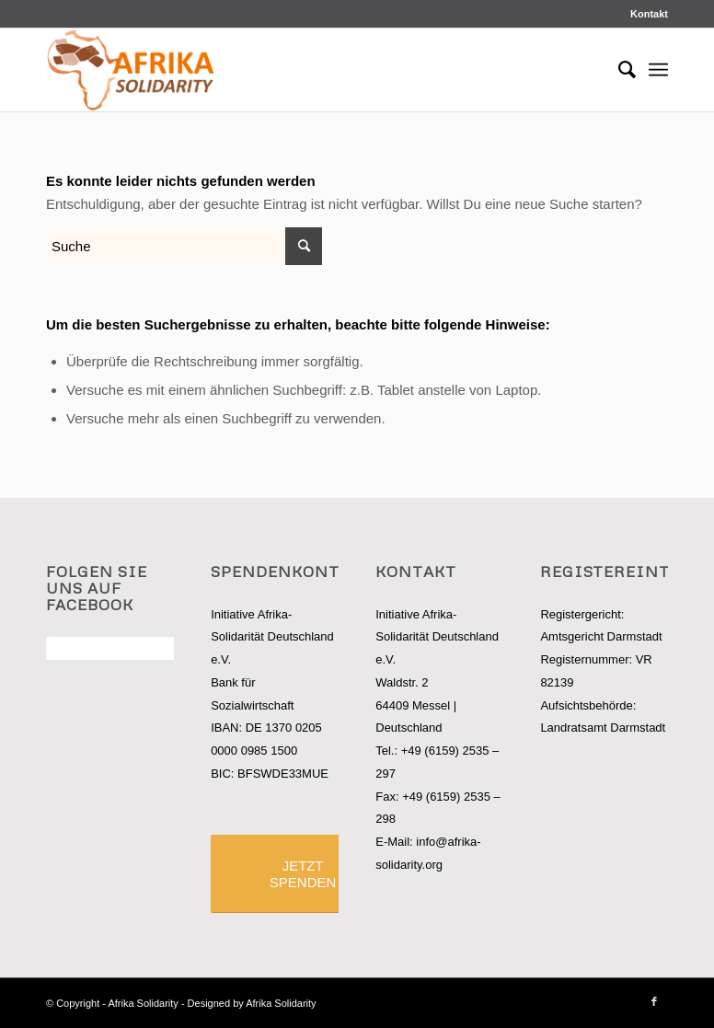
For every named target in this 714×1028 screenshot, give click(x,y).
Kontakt (649, 13)
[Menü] (658, 70)
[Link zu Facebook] (654, 1001)
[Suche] (618, 70)
